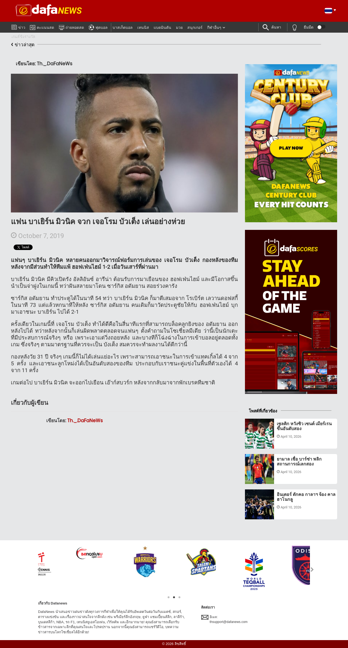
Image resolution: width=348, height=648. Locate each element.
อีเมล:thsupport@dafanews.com (224, 619)
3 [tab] (179, 597)
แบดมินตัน (162, 27)
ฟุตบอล (98, 26)
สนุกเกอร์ (195, 27)
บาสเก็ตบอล (123, 27)
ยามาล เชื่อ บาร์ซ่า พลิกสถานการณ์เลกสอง (299, 461)
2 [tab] (174, 597)
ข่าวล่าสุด (23, 45)
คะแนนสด (42, 26)
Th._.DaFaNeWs (85, 420)
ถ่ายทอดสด (71, 26)
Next (312, 569)
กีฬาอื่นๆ (214, 27)
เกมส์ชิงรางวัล (23, 36)
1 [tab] (168, 597)
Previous (35, 569)
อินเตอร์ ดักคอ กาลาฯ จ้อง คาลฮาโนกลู (306, 497)
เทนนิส (143, 27)
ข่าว (18, 26)
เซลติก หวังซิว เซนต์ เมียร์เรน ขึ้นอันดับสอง (304, 426)
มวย (179, 27)
